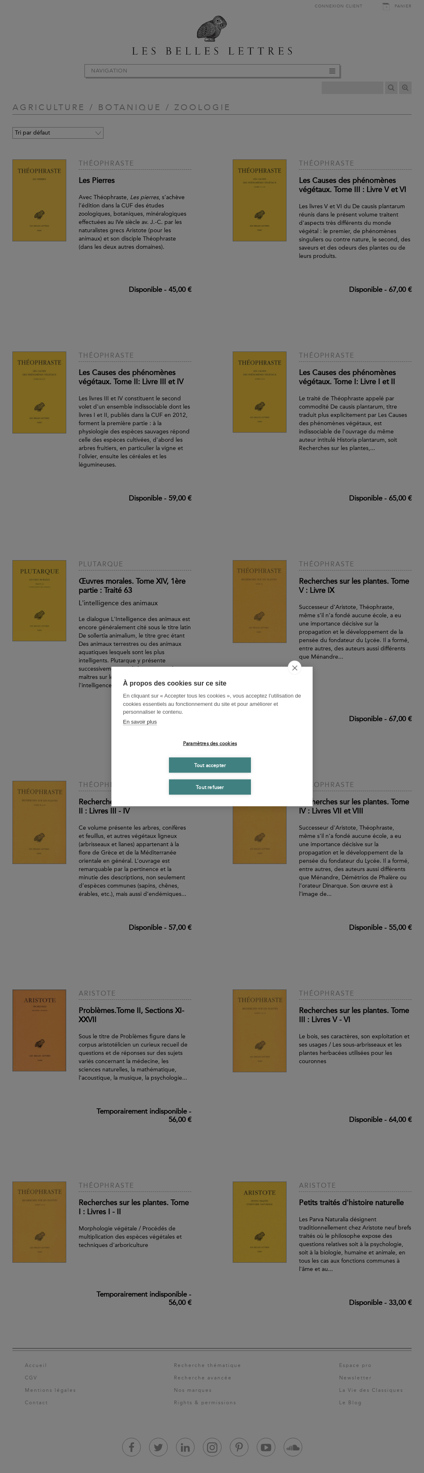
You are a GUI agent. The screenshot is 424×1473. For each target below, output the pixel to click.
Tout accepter (210, 765)
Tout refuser (210, 787)
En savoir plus (140, 721)
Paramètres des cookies (210, 743)
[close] (294, 668)
